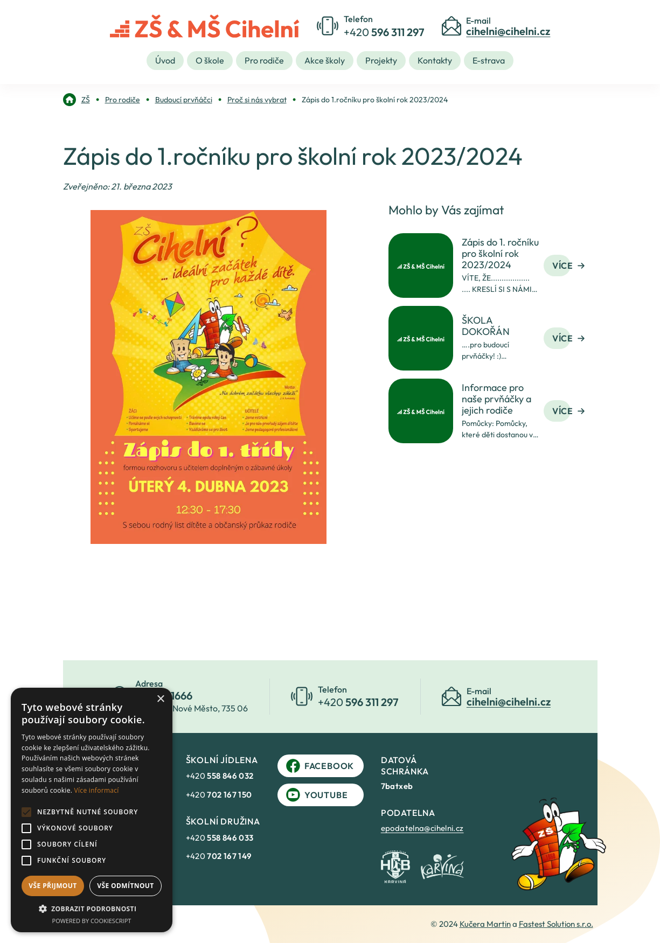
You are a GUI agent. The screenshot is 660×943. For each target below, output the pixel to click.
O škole (210, 60)
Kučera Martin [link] (485, 924)
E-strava (489, 60)
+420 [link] (220, 776)
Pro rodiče (264, 60)
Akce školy (324, 60)
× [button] (160, 699)
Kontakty (435, 60)
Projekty (381, 60)
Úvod (165, 60)
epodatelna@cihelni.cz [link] (422, 828)
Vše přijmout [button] (53, 885)
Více (568, 265)
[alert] (91, 810)
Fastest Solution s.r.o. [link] (556, 924)
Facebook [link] (320, 766)
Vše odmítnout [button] (125, 885)
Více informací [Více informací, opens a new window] (96, 790)
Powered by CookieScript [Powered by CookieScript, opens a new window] (91, 921)
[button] (92, 908)
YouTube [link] (317, 795)
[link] (76, 99)
